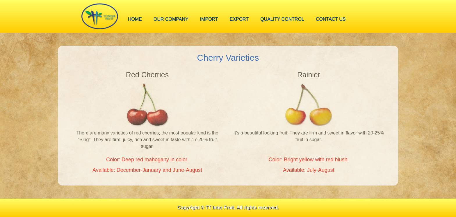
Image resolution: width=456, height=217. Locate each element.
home (135, 19)
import (209, 19)
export (239, 19)
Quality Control (282, 19)
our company (171, 19)
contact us (331, 19)
